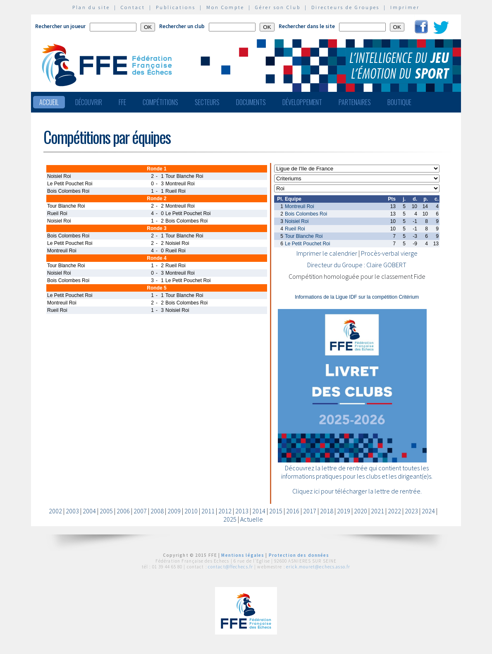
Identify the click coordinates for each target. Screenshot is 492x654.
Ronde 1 (156, 169)
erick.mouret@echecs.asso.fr (318, 567)
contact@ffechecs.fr (230, 567)
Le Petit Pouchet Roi (307, 244)
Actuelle (251, 519)
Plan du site (91, 7)
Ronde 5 (156, 288)
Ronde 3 (156, 228)
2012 (225, 511)
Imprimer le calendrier (326, 253)
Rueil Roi (295, 229)
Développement (302, 102)
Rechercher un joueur (60, 26)
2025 (229, 519)
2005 (106, 511)
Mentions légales (242, 555)
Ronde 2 (156, 198)
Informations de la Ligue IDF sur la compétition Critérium (357, 297)
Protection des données (299, 555)
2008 (157, 511)
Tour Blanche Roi (303, 236)
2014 (258, 511)
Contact (133, 7)
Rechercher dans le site (307, 26)
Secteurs (207, 102)
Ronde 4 (156, 258)
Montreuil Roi (299, 206)
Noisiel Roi (296, 221)
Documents (251, 102)
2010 (191, 511)
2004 (89, 511)
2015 (275, 511)
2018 (326, 511)
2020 (360, 511)
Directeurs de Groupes (345, 7)
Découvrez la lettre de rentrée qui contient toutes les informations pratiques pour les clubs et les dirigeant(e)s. (356, 472)
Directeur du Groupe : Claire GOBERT (356, 265)
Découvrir (88, 102)
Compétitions (160, 102)
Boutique (399, 102)
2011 (208, 511)
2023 (411, 511)
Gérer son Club (278, 7)
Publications (176, 7)
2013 (241, 511)
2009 (174, 511)
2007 (140, 511)
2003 (72, 511)
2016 (292, 511)
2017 (309, 511)
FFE (122, 102)
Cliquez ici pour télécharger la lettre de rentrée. (357, 491)
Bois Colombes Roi (306, 214)
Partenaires (355, 102)
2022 (394, 511)
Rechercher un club (182, 26)
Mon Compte (225, 7)
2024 (428, 511)
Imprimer (405, 7)
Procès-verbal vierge (389, 253)
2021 (377, 511)
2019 (343, 511)
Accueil (49, 102)
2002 (55, 511)
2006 (123, 511)
